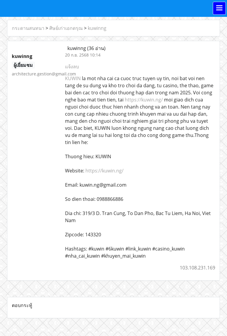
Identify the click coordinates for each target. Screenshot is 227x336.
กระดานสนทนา (28, 28)
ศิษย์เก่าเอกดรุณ (66, 28)
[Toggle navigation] (219, 8)
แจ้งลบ (72, 66)
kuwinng (97, 28)
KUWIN (73, 78)
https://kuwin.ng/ (144, 99)
